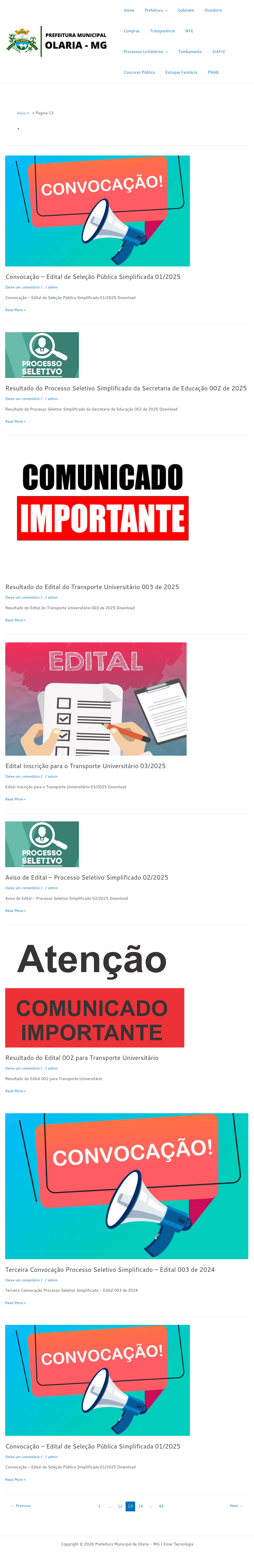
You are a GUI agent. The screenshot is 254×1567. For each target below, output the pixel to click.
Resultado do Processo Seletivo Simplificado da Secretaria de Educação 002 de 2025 (123, 392)
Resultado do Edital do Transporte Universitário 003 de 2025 (100, 595)
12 (119, 1515)
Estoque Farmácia (138, 72)
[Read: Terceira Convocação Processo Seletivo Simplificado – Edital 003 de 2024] (127, 1194)
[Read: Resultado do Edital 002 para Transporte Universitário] (94, 998)
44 (162, 1515)
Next (235, 1515)
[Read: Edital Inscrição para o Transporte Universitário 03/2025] (96, 707)
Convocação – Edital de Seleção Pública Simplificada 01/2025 (101, 276)
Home (127, 10)
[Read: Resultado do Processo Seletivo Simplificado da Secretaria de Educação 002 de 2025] (42, 354)
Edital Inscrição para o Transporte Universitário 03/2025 (93, 774)
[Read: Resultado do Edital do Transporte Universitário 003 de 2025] (102, 518)
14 (141, 1515)
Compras (229, 10)
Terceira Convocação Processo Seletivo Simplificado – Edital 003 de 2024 (120, 1278)
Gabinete (179, 10)
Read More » (16, 310)
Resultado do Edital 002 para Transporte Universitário (89, 1066)
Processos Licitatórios (193, 31)
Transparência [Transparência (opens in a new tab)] (134, 31)
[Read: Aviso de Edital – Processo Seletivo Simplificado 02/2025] (42, 852)
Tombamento (134, 51)
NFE (159, 31)
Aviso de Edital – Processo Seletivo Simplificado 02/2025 (94, 885)
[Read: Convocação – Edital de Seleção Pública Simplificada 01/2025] (97, 210)
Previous (22, 1515)
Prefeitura (152, 10)
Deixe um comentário (24, 287)
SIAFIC (160, 51)
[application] (161, 10)
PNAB (167, 72)
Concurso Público (190, 51)
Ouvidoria (204, 10)
